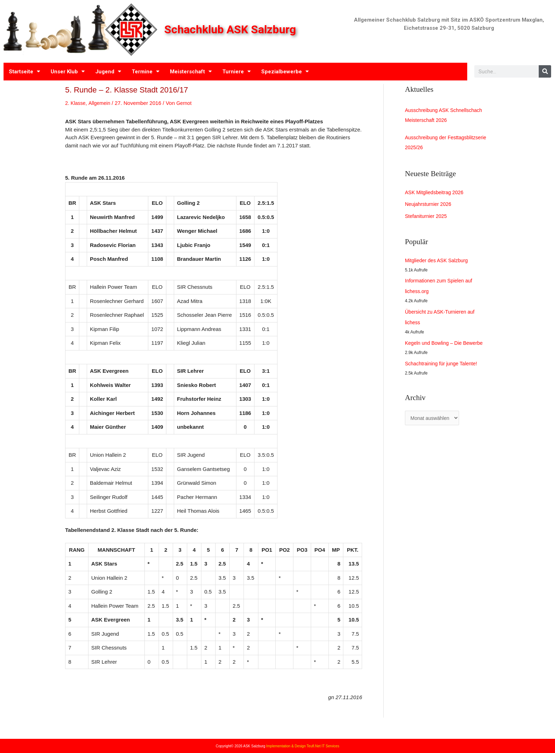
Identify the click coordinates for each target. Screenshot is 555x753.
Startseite (24, 71)
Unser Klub (68, 71)
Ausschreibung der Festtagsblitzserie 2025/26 (436, 144)
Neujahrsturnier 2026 (429, 207)
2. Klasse (76, 103)
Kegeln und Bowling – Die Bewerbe (446, 346)
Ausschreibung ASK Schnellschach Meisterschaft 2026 (446, 115)
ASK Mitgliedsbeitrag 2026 (436, 195)
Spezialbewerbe (285, 71)
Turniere (236, 71)
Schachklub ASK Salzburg (232, 29)
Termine (145, 71)
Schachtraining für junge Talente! (443, 366)
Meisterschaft (191, 71)
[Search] (545, 71)
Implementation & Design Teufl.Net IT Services (302, 746)
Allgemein (101, 103)
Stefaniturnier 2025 (427, 219)
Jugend (108, 71)
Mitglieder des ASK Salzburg (438, 263)
